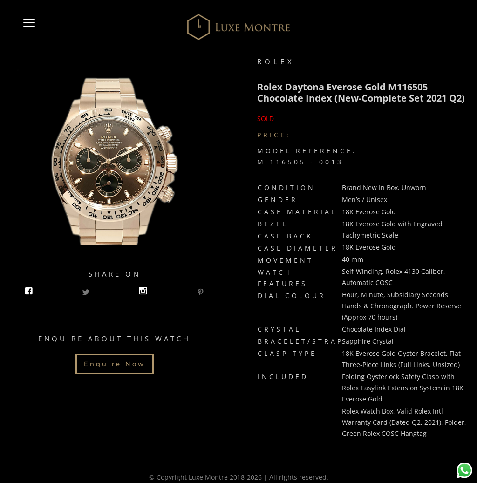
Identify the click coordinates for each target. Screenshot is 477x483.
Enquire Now (114, 362)
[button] (29, 27)
